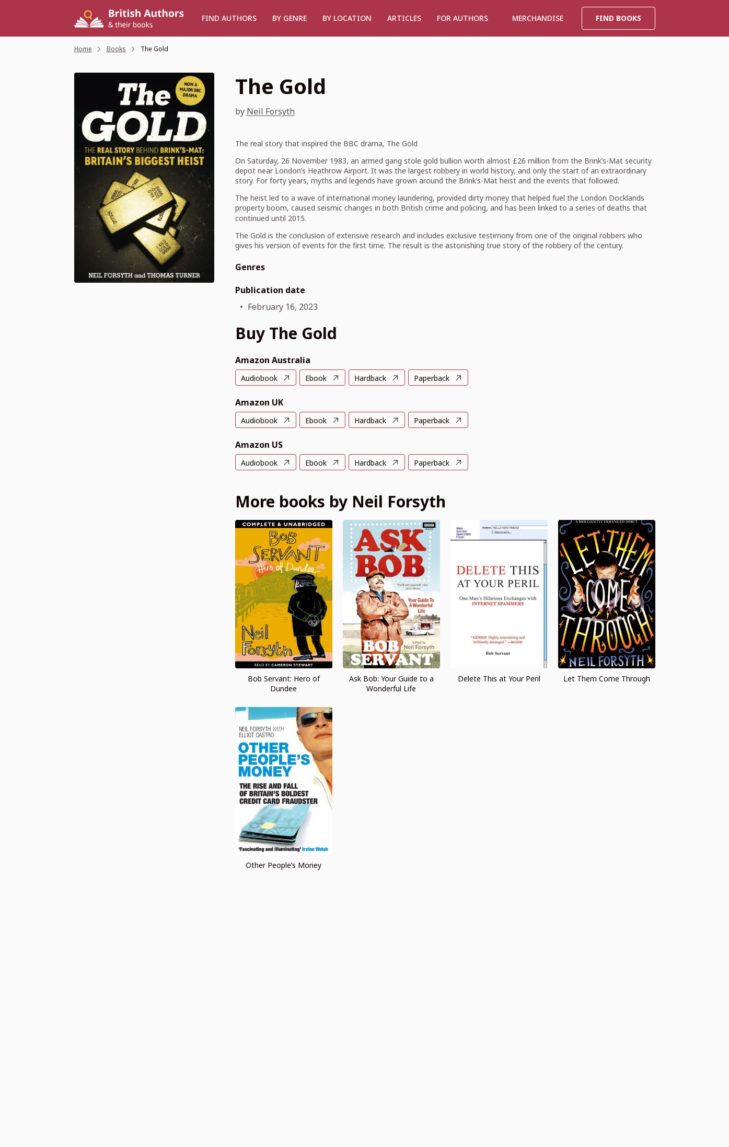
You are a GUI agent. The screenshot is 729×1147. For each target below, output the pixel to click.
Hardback (370, 378)
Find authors (229, 18)
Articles (404, 18)
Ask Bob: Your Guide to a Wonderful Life (391, 683)
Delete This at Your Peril (499, 678)
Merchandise (537, 18)
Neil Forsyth (271, 111)
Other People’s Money (283, 865)
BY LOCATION (347, 18)
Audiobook (259, 378)
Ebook (316, 378)
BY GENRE (289, 18)
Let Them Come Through (606, 678)
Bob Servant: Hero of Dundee (284, 683)
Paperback (431, 378)
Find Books (618, 18)
